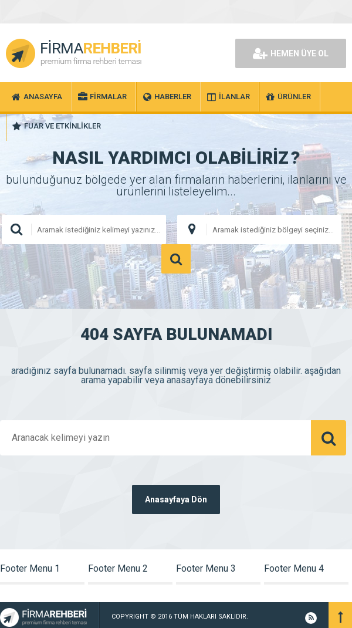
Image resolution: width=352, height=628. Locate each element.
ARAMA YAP (176, 259)
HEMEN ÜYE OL (291, 53)
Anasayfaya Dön (176, 499)
